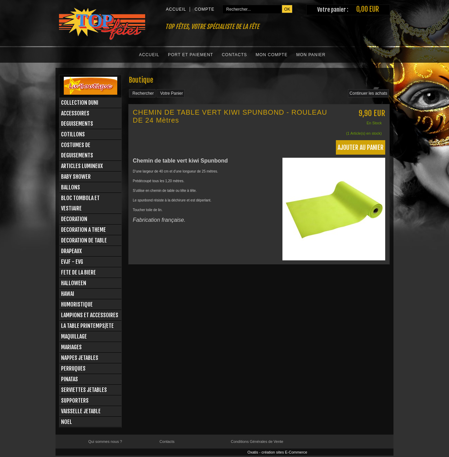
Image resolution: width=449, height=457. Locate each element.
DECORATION (74, 219)
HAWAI (67, 293)
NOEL (66, 421)
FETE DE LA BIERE (78, 272)
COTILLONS (73, 134)
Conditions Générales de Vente (257, 441)
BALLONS (70, 187)
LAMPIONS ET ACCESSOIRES (89, 315)
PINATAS (69, 379)
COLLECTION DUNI (79, 102)
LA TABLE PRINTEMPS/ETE (87, 325)
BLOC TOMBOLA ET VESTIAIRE (80, 203)
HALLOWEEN (73, 283)
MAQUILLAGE (74, 336)
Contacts (234, 54)
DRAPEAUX (71, 251)
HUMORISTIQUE (77, 304)
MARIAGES (71, 347)
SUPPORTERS (75, 400)
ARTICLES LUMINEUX (82, 166)
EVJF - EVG (72, 261)
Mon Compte (272, 54)
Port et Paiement (190, 54)
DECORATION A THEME (83, 229)
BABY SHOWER (76, 176)
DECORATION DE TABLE (84, 240)
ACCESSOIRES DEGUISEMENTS (77, 118)
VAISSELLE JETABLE (81, 411)
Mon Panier (311, 54)
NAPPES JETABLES (79, 357)
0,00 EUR (367, 9)
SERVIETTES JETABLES (84, 389)
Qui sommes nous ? (105, 441)
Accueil (149, 54)
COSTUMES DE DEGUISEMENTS (77, 150)
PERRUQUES (73, 368)
